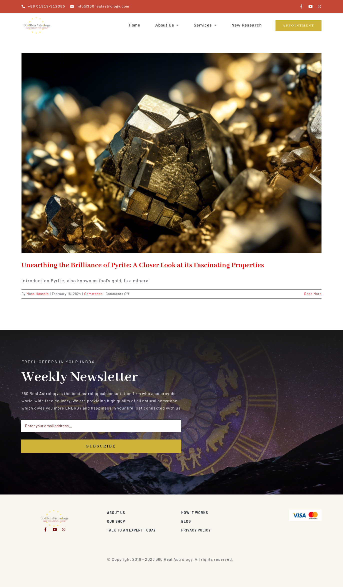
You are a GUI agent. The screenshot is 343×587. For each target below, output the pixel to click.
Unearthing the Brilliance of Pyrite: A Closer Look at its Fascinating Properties (143, 265)
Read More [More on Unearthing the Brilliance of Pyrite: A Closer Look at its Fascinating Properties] (313, 294)
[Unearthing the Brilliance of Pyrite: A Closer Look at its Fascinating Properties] (172, 153)
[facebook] (301, 6)
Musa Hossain (37, 294)
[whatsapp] (320, 6)
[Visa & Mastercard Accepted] (305, 511)
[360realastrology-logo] (37, 18)
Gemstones (93, 294)
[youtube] (310, 6)
